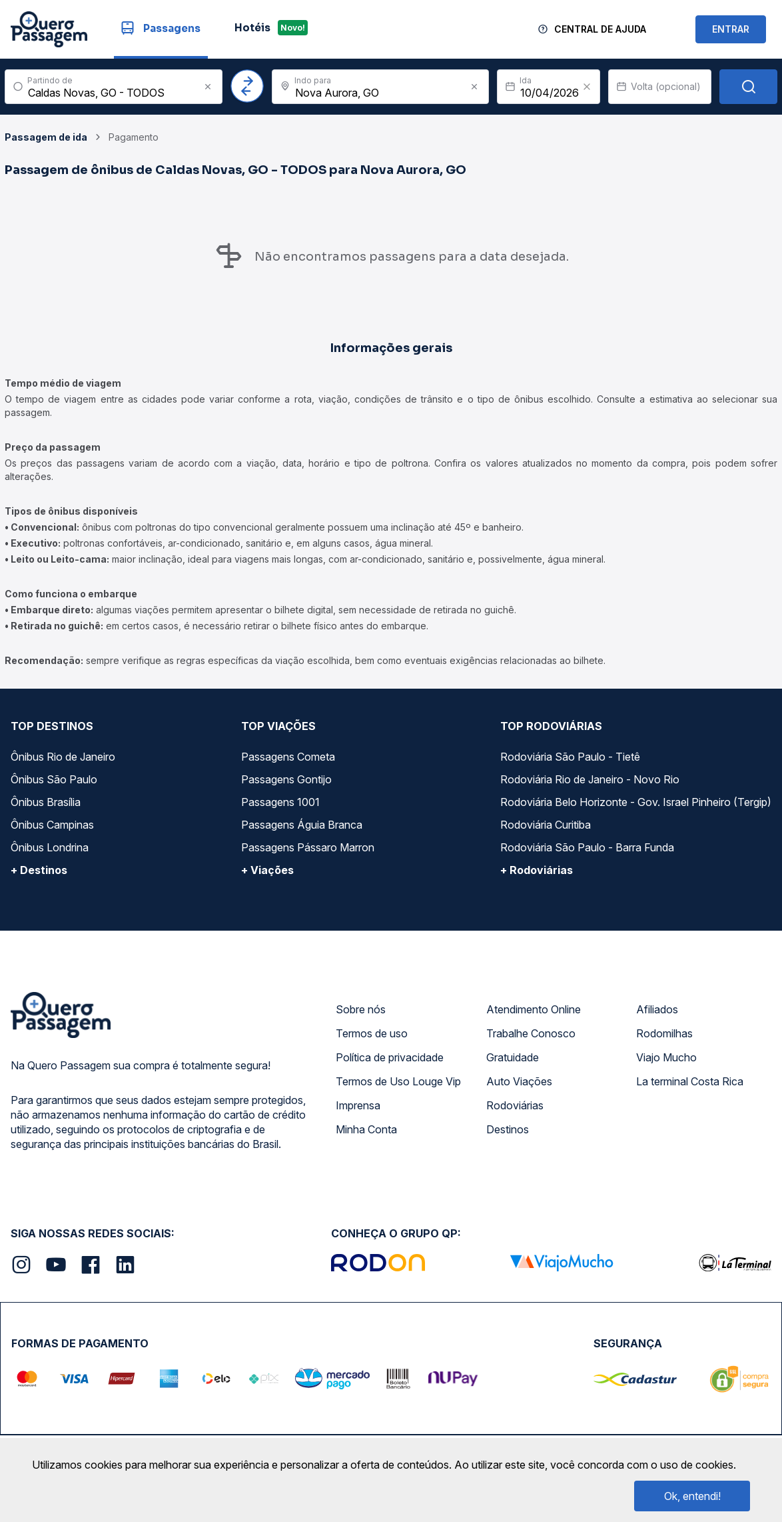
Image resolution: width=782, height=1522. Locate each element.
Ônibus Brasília (46, 802)
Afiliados (657, 1009)
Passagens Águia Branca (301, 824)
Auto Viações (519, 1081)
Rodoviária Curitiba (545, 824)
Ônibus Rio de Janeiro (63, 756)
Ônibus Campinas (52, 824)
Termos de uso (372, 1033)
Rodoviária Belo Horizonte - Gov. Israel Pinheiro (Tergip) (635, 802)
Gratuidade (512, 1057)
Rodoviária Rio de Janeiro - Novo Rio (589, 779)
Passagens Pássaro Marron (307, 847)
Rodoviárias (515, 1105)
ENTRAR (730, 29)
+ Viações (267, 870)
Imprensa (358, 1105)
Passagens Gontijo (286, 779)
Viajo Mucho (666, 1057)
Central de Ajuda (600, 29)
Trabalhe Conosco (531, 1033)
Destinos (507, 1129)
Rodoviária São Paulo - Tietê (570, 756)
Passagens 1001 (280, 802)
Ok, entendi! (692, 1496)
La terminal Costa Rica (689, 1081)
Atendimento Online (533, 1009)
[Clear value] (587, 86)
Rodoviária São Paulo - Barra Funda (587, 847)
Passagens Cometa (288, 756)
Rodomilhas (664, 1033)
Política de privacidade (390, 1057)
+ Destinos (39, 870)
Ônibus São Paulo (54, 779)
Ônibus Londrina (50, 847)
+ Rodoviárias (536, 870)
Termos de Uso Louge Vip (398, 1081)
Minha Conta (366, 1129)
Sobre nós (361, 1009)
